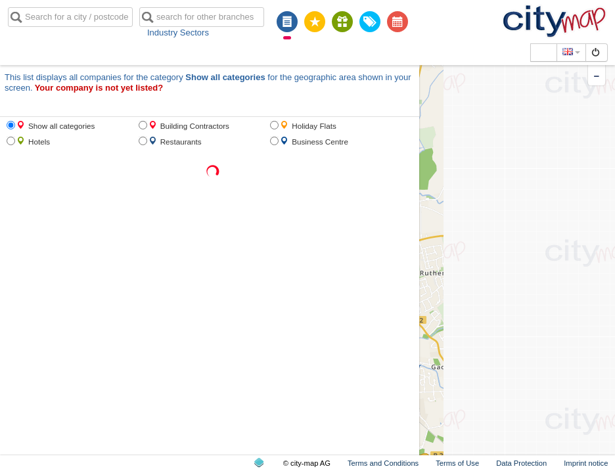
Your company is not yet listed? (99, 88)
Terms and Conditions (383, 463)
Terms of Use (457, 463)
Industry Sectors (178, 32)
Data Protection (521, 463)
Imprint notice (586, 463)
